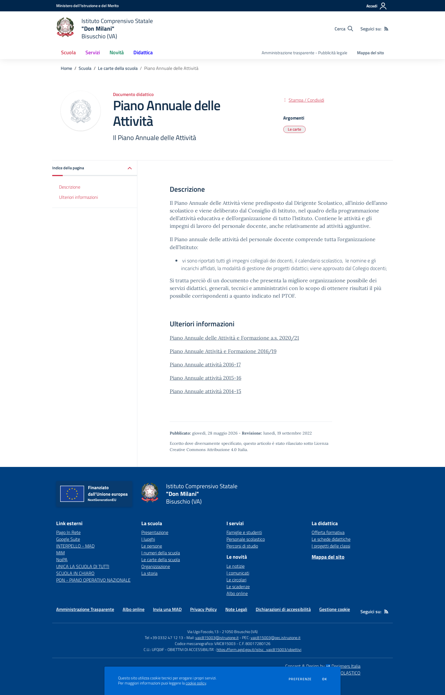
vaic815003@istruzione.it (217, 637)
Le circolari (236, 579)
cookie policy (196, 683)
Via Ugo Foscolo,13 (203, 632)
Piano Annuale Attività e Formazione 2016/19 (223, 351)
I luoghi (148, 539)
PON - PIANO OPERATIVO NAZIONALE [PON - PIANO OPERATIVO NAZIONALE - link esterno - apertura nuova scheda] (93, 580)
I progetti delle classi (331, 545)
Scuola (85, 68)
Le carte (294, 129)
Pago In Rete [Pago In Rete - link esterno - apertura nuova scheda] (68, 532)
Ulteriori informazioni (78, 197)
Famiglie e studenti (244, 532)
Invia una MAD (167, 609)
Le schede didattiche (331, 539)
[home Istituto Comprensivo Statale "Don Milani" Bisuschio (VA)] (104, 28)
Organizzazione (155, 566)
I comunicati (237, 572)
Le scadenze (238, 586)
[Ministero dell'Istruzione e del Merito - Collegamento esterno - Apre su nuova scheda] (87, 6)
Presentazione (154, 532)
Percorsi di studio (242, 545)
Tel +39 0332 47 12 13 (164, 637)
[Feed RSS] (386, 28)
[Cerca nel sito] (344, 28)
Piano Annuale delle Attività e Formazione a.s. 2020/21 (234, 338)
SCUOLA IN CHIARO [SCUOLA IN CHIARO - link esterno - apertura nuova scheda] (75, 573)
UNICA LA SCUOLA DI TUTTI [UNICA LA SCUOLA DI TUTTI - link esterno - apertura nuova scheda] (82, 566)
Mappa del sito (370, 52)
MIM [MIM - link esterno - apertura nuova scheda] (60, 552)
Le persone (151, 545)
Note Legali (236, 609)
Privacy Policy (203, 609)
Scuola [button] (68, 52)
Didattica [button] (143, 52)
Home (66, 68)
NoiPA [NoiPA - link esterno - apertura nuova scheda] (62, 559)
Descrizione (69, 186)
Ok (324, 679)
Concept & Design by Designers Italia (322, 666)
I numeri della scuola (160, 552)
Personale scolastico (245, 539)
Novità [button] (117, 52)
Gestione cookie (334, 609)
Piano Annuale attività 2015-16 (205, 378)
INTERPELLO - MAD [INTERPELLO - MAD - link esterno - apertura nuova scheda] (75, 545)
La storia (149, 573)
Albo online (237, 593)
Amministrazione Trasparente (85, 609)
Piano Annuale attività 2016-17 (205, 364)
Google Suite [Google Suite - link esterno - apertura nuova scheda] (68, 539)
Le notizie (235, 566)
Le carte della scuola (118, 68)
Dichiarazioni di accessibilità (283, 609)
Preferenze (300, 679)
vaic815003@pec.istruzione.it (276, 637)
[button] (94, 168)
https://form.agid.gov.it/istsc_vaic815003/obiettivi (259, 649)
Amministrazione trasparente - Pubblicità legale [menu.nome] (304, 52)
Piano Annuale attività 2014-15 (205, 391)
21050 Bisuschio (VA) (240, 632)
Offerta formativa (328, 532)
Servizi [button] (92, 52)
